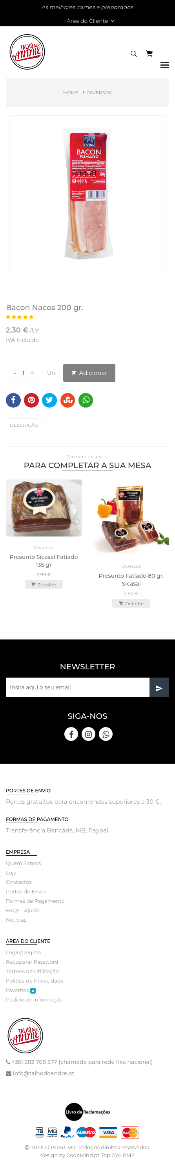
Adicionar (89, 373)
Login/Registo (23, 952)
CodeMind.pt (82, 1155)
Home (70, 93)
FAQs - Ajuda (22, 910)
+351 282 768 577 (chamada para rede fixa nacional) (82, 1062)
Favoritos (21, 990)
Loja (11, 872)
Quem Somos (23, 863)
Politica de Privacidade (35, 980)
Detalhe (43, 584)
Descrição (24, 425)
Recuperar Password (32, 962)
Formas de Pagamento (35, 901)
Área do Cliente (90, 20)
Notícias (16, 920)
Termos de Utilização (32, 971)
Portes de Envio (26, 891)
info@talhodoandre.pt (43, 1073)
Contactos (18, 882)
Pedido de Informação (34, 999)
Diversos (99, 93)
